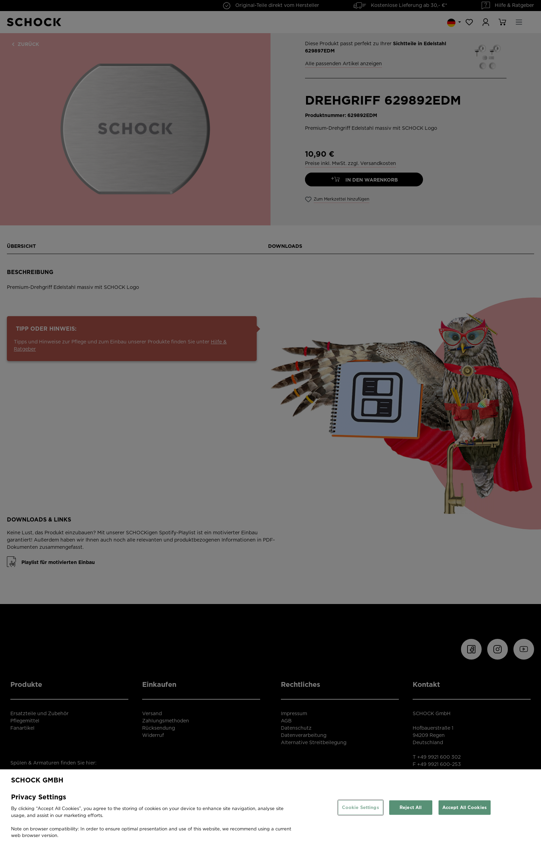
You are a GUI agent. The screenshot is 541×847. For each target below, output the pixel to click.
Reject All (411, 807)
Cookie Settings (360, 807)
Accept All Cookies (464, 807)
